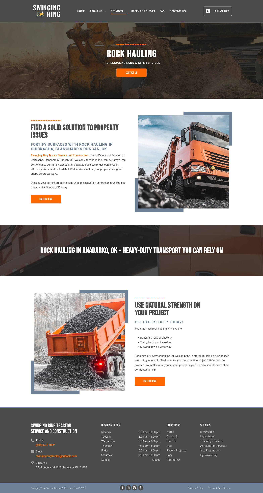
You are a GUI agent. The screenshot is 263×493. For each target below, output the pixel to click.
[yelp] (128, 488)
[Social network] (140, 488)
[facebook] (122, 488)
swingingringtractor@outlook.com (56, 456)
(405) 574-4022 (45, 445)
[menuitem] (81, 11)
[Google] (134, 488)
